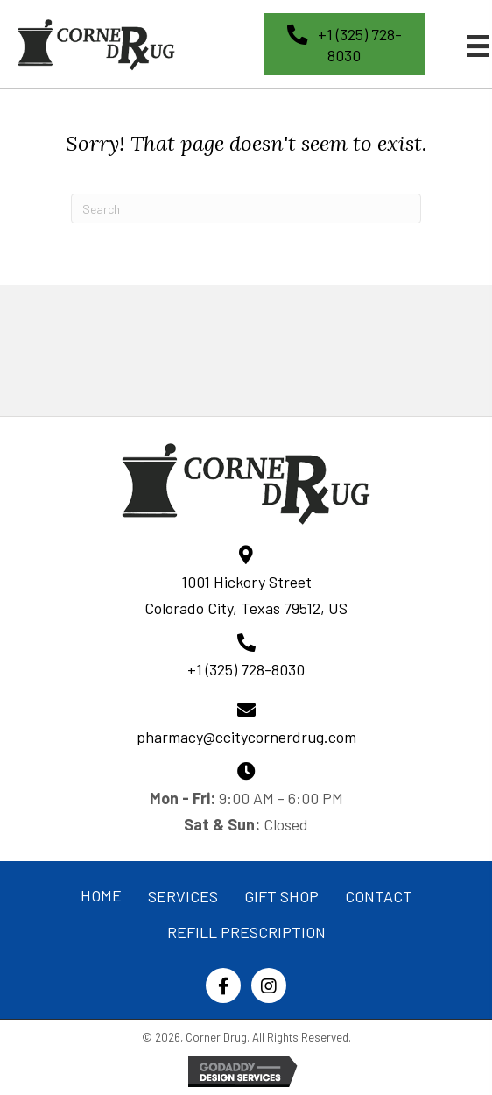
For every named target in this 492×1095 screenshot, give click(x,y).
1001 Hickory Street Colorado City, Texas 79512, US (246, 595)
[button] (344, 44)
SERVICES (183, 896)
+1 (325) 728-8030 (246, 669)
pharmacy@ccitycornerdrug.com (246, 736)
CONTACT (378, 896)
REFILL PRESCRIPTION (246, 932)
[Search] (246, 208)
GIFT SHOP (281, 896)
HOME (101, 895)
